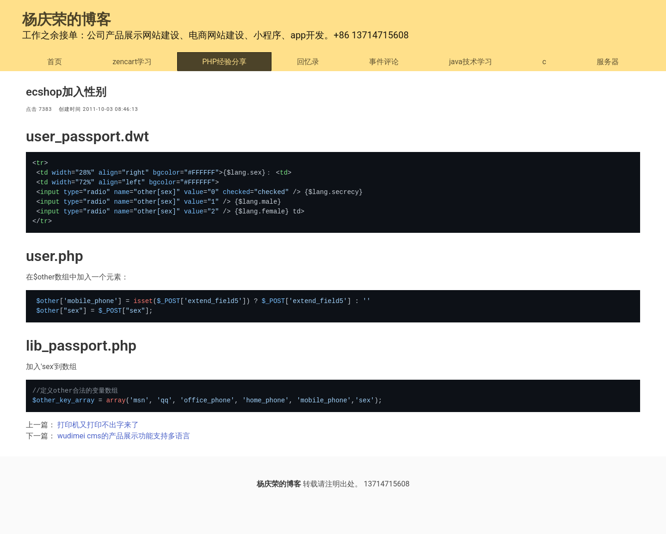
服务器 (608, 61)
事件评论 (384, 61)
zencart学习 (132, 61)
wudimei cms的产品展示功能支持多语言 (123, 435)
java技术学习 (470, 61)
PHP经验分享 (224, 61)
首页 (54, 61)
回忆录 (308, 61)
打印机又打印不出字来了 (98, 424)
